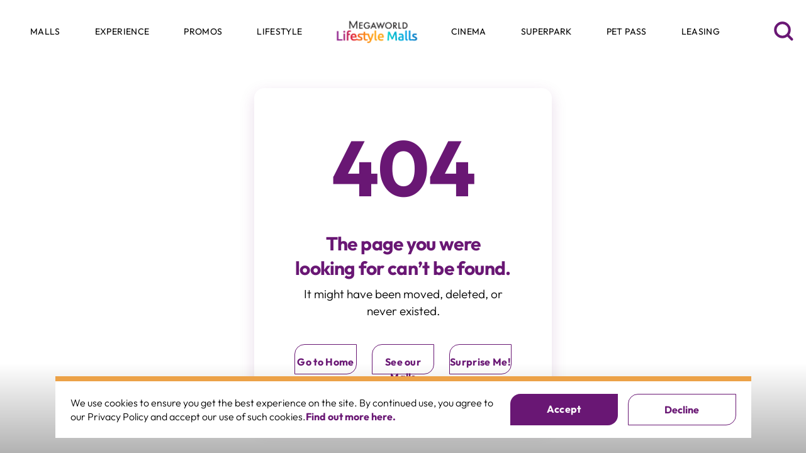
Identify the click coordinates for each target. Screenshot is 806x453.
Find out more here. (351, 416)
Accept (564, 409)
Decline (681, 409)
